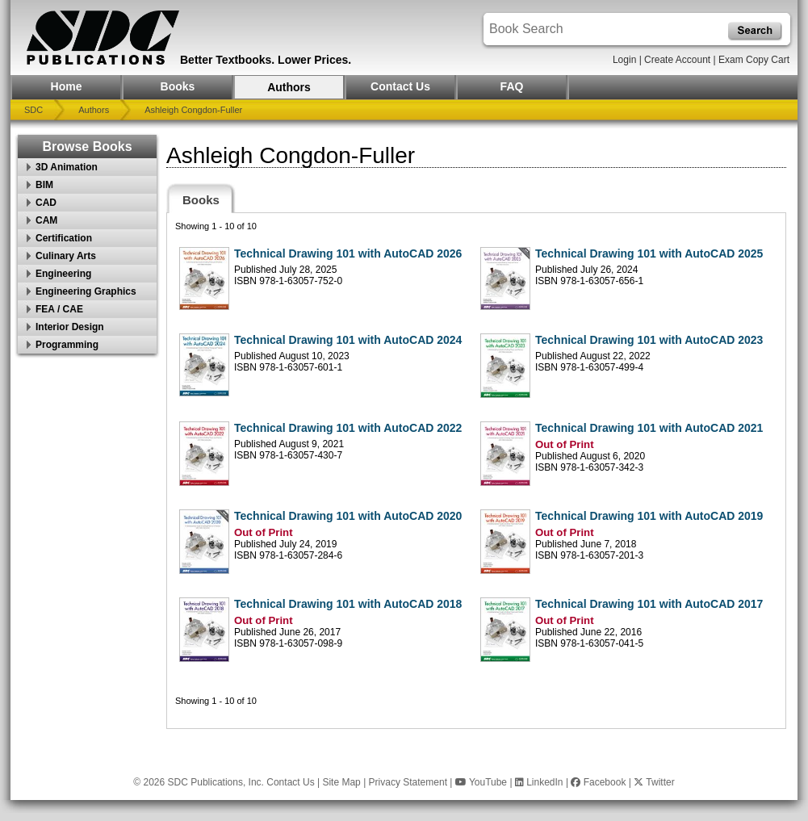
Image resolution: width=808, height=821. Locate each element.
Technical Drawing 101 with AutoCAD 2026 (348, 253)
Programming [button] (67, 344)
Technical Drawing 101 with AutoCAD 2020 (348, 515)
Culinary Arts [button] (66, 256)
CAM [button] (46, 220)
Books (178, 86)
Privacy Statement (408, 782)
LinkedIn (539, 782)
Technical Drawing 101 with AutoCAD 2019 (649, 515)
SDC (33, 110)
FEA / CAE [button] (59, 309)
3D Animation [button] (67, 167)
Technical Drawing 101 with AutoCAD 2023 (649, 339)
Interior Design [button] (70, 327)
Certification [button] (64, 238)
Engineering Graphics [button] (86, 291)
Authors (289, 87)
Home (66, 86)
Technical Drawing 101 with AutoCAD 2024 (348, 339)
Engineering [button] (63, 273)
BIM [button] (44, 185)
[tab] (201, 198)
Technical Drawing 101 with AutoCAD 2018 (348, 603)
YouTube (481, 782)
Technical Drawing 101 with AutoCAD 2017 (649, 603)
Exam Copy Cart (753, 59)
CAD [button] (46, 202)
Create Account (677, 59)
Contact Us (400, 86)
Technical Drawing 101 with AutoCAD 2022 (348, 427)
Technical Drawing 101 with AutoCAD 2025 (649, 253)
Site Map (341, 782)
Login (624, 59)
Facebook (598, 782)
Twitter (654, 782)
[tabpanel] (476, 470)
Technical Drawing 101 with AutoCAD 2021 (649, 427)
